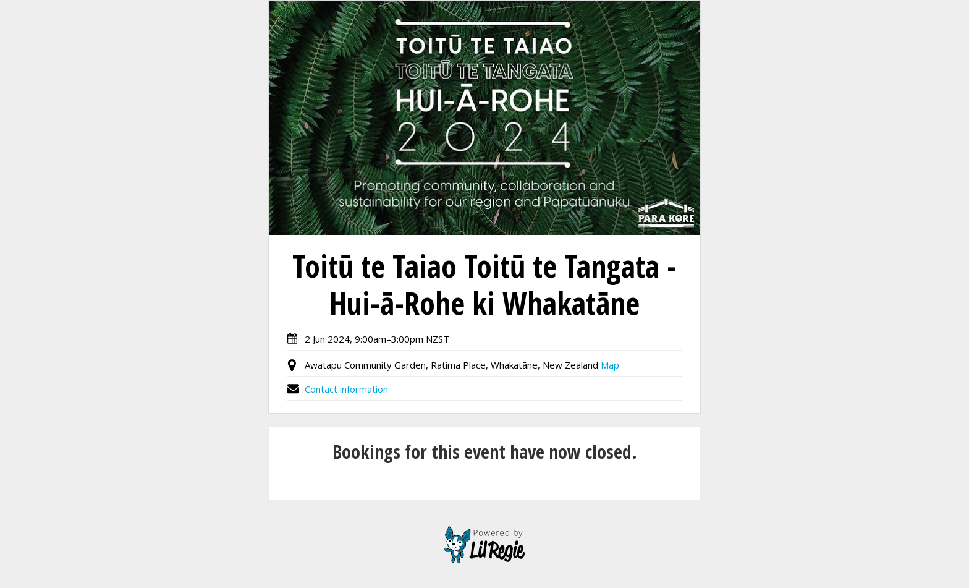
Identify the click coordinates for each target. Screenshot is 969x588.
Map (610, 365)
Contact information (337, 389)
